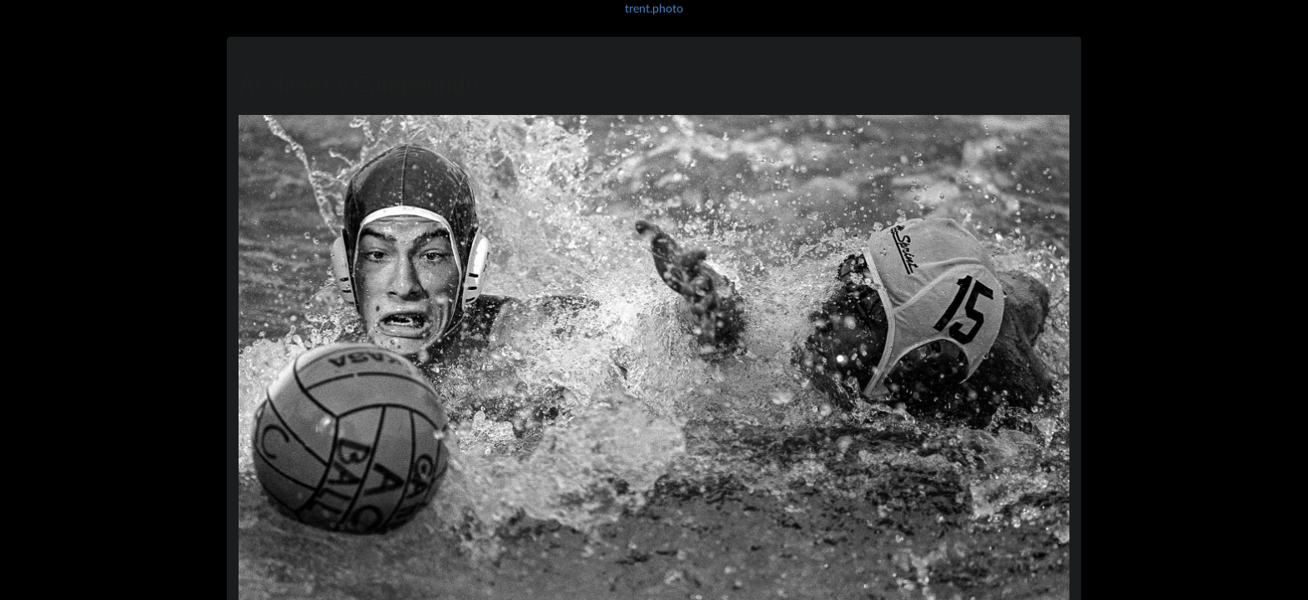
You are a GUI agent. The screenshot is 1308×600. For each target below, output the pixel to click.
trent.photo (654, 8)
